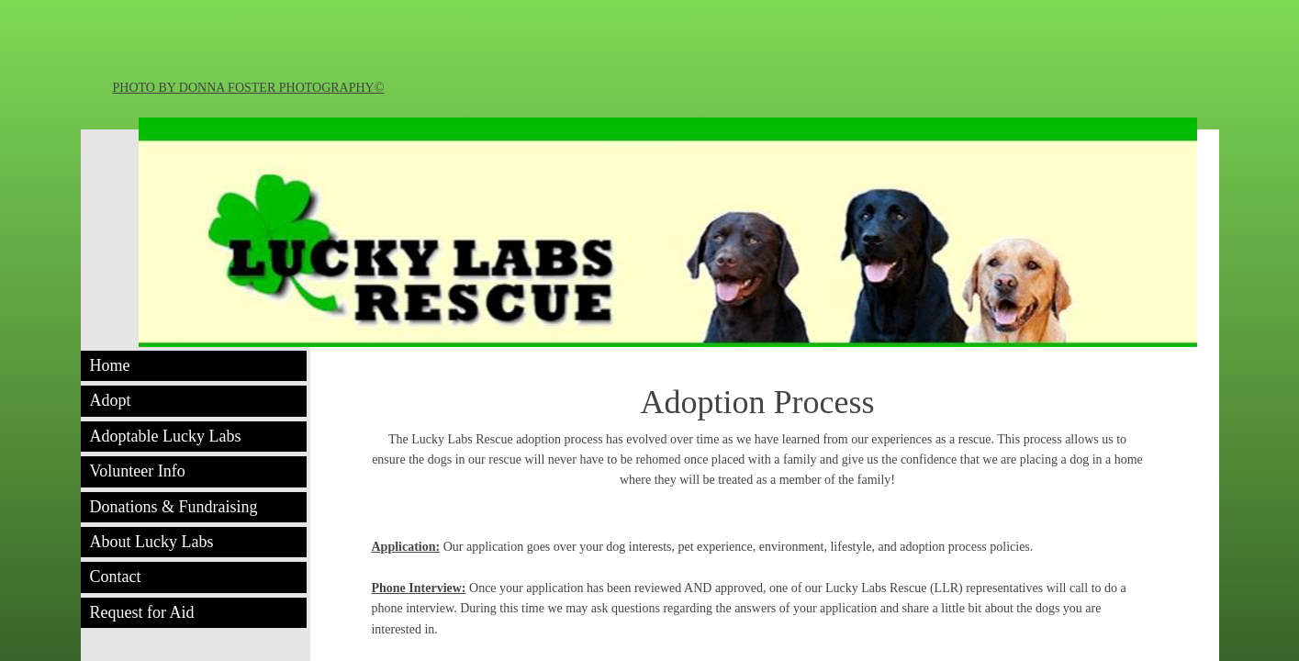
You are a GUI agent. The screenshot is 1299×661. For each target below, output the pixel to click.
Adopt (110, 400)
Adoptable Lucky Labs (165, 436)
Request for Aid (142, 612)
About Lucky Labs (152, 541)
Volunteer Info (137, 471)
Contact (115, 576)
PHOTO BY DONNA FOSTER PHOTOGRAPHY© (249, 88)
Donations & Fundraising (174, 507)
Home (110, 365)
